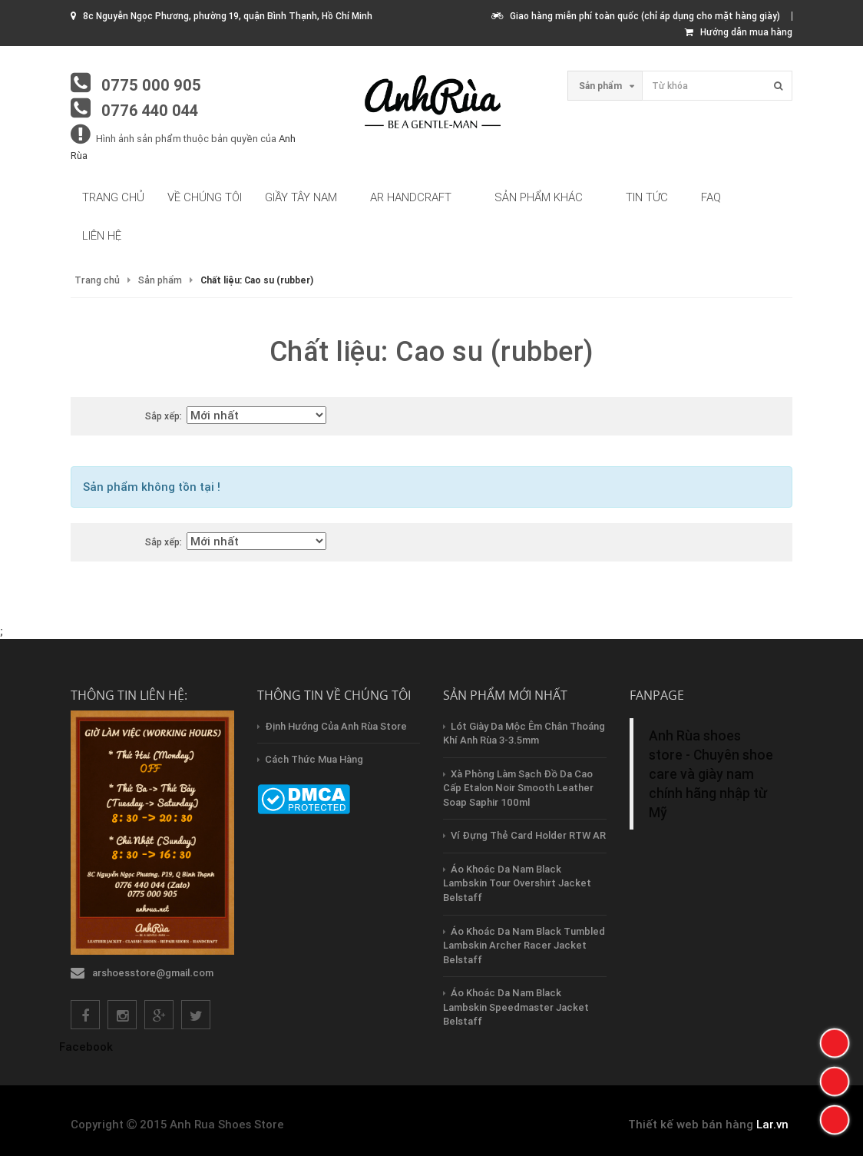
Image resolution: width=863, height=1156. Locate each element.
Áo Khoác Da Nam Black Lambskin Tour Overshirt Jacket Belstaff (517, 883)
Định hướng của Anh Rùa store (336, 726)
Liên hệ (101, 235)
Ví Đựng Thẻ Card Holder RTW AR (528, 835)
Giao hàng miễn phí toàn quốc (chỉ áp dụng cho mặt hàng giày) (635, 16)
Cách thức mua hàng (314, 759)
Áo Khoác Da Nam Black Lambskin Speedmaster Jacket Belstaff (516, 1007)
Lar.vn (772, 1124)
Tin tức (647, 197)
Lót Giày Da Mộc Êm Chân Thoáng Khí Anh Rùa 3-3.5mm (524, 733)
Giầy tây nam (301, 197)
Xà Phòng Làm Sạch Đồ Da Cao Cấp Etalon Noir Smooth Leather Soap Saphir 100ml (518, 788)
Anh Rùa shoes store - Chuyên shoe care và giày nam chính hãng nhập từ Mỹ (711, 774)
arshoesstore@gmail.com (152, 972)
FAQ (711, 197)
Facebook (86, 1046)
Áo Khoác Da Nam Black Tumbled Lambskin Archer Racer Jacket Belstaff (524, 945)
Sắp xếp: (163, 416)
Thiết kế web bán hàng (690, 1124)
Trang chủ (113, 197)
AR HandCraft (410, 197)
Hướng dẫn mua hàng (738, 32)
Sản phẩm (160, 280)
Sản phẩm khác (538, 197)
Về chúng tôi (204, 197)
